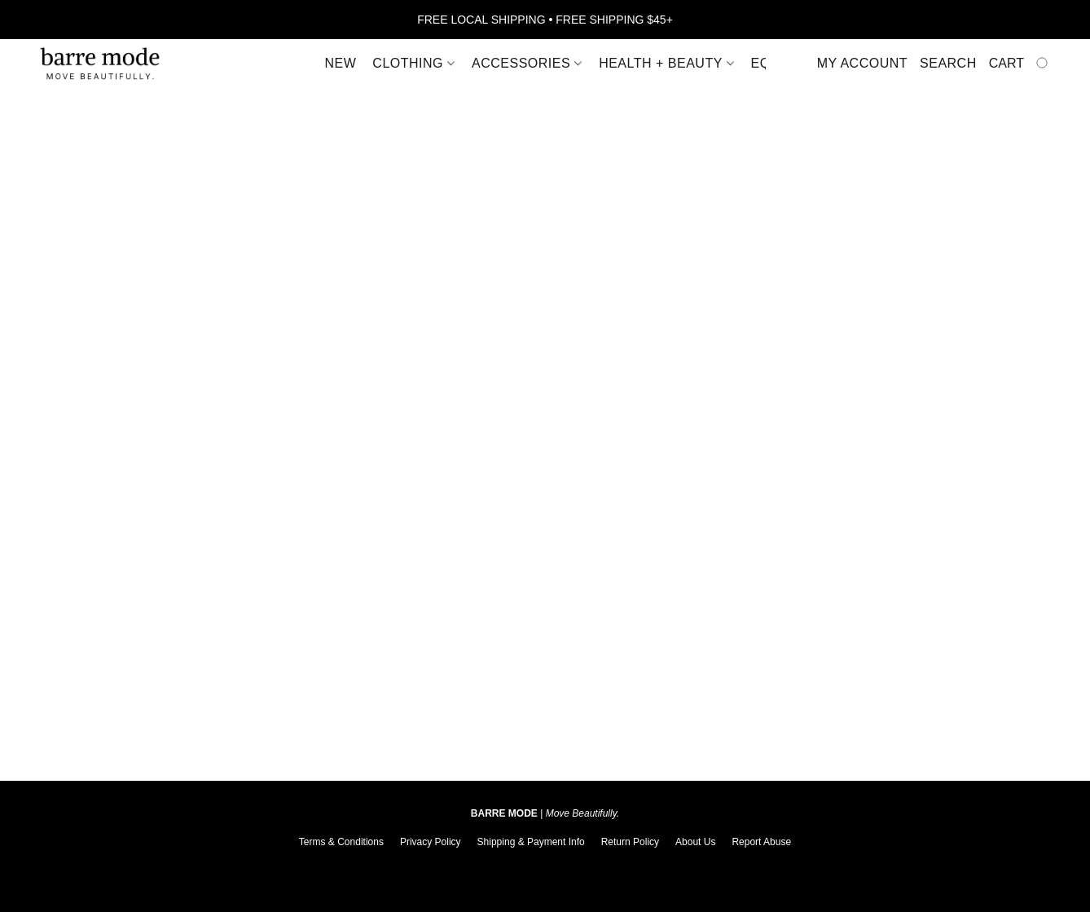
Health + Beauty (666, 63)
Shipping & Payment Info (531, 842)
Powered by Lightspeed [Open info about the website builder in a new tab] (545, 868)
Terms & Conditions (341, 842)
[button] (99, 63)
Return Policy (630, 842)
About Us (695, 842)
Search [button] (948, 63)
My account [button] (862, 63)
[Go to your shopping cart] (1020, 63)
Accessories (527, 63)
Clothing (413, 63)
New (341, 63)
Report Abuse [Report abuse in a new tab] (761, 842)
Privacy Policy (430, 842)
